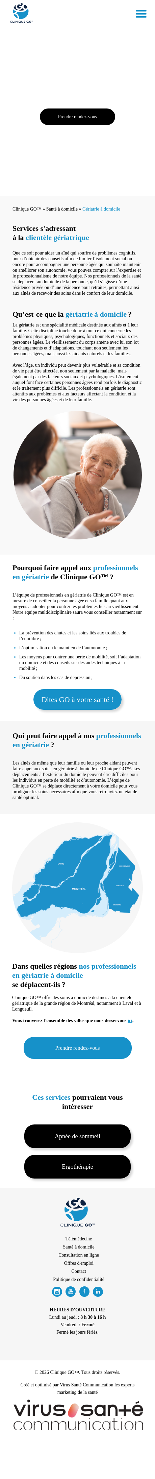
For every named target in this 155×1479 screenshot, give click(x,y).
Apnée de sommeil (77, 1136)
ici (130, 1020)
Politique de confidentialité (78, 1279)
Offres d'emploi (78, 1263)
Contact (78, 1271)
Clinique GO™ (27, 209)
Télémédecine (79, 1238)
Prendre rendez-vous (77, 116)
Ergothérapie (77, 1166)
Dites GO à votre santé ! (77, 699)
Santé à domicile (62, 209)
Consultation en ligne (78, 1255)
